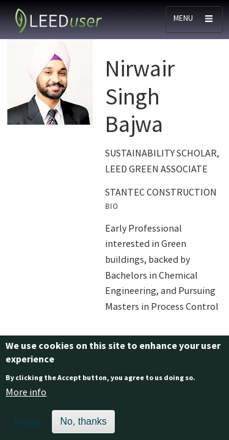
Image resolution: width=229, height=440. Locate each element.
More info (25, 397)
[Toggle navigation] (194, 19)
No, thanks (83, 425)
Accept (27, 426)
